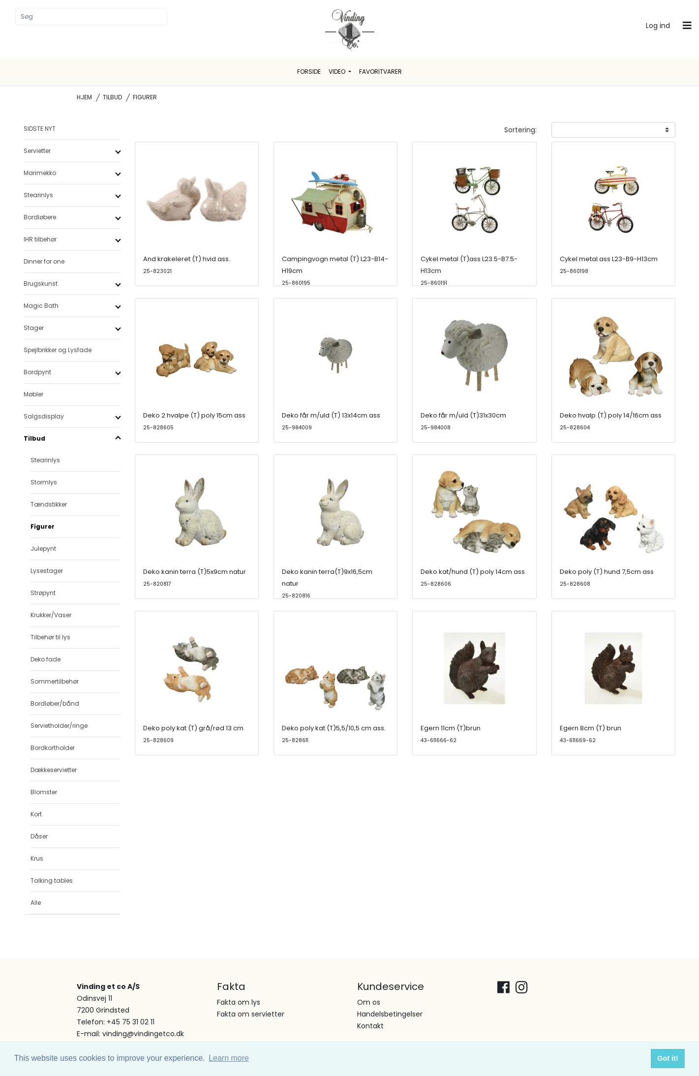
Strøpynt (43, 593)
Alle (35, 902)
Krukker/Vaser (50, 615)
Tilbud (112, 97)
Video (338, 71)
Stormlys (43, 482)
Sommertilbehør (54, 681)
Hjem (84, 97)
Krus (36, 858)
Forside (309, 71)
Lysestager (46, 571)
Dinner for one (44, 261)
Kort (36, 814)
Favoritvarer (380, 71)
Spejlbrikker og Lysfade (57, 350)
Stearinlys (45, 460)
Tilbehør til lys (50, 637)
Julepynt (43, 548)
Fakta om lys (238, 1002)
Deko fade (45, 659)
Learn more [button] (229, 1058)
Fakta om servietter (250, 1014)
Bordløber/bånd (54, 703)
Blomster (43, 792)
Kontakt (370, 1026)
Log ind (658, 25)
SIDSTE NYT (40, 128)
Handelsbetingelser (390, 1014)
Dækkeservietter (53, 770)
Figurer (42, 526)
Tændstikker (48, 504)
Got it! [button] (667, 1058)
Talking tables (51, 880)
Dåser (39, 836)
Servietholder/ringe (59, 725)
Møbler (33, 394)
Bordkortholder (52, 748)
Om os (368, 1002)
